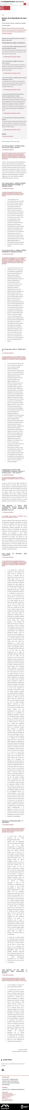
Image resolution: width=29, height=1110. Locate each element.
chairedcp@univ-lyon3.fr (7, 1100)
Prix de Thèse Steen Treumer (11, 1082)
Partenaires (6, 1084)
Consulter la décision (8, 149)
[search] (16, 4)
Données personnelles (17, 1089)
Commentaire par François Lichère (11, 56)
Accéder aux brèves (8, 136)
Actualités (6, 1079)
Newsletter (6, 1089)
